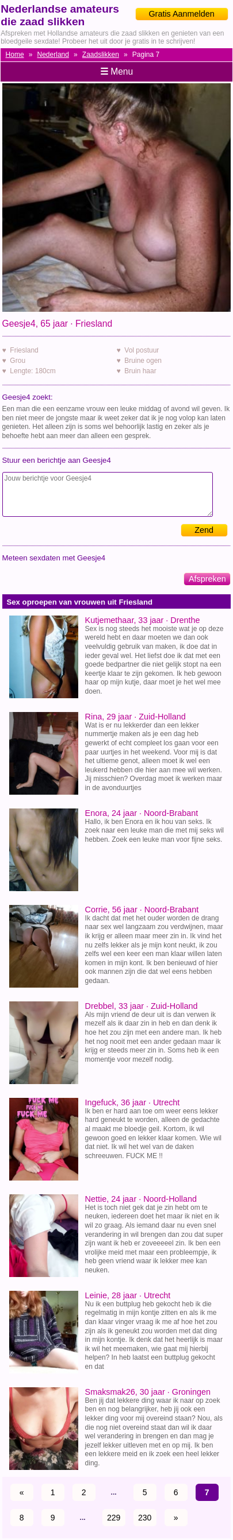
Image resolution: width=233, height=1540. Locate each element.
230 (144, 1517)
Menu (116, 71)
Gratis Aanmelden (181, 13)
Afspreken (207, 578)
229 (113, 1517)
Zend (203, 530)
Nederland (53, 55)
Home (15, 55)
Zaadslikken (100, 55)
